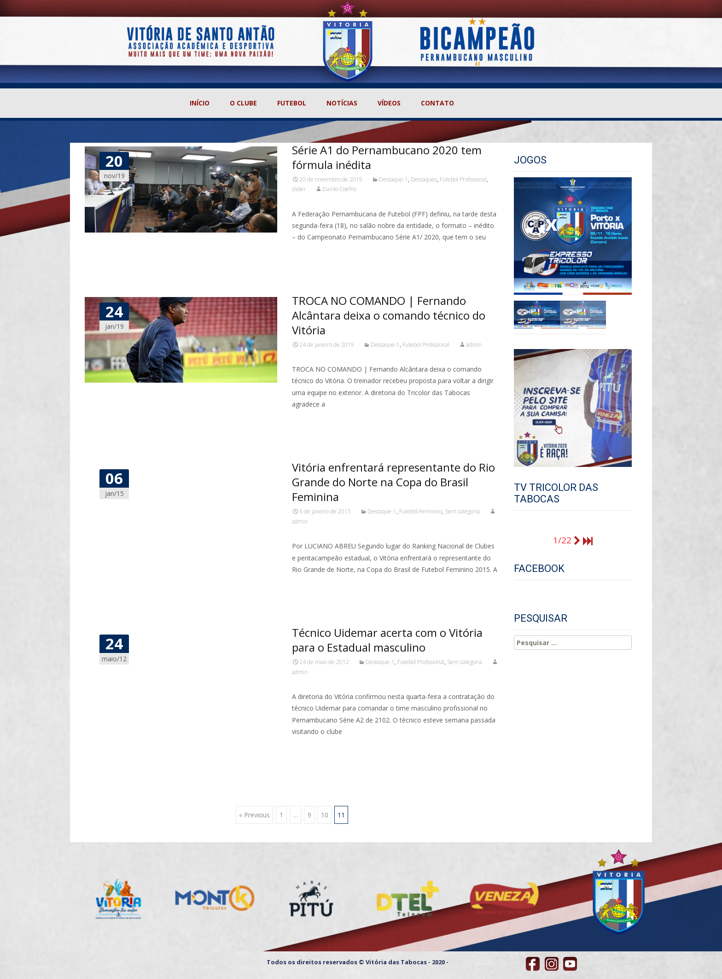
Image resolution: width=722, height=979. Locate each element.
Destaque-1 (393, 179)
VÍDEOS (389, 103)
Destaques (424, 179)
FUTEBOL (291, 103)
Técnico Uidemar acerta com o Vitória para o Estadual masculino (387, 640)
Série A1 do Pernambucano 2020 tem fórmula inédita (387, 157)
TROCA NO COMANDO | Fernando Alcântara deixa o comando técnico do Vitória (388, 315)
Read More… (312, 254)
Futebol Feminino (420, 511)
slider (299, 189)
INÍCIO (200, 103)
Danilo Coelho (339, 189)
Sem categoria (462, 511)
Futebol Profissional (463, 179)
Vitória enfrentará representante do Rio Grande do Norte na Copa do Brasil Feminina (393, 482)
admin (474, 345)
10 (324, 814)
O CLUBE (243, 103)
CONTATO (437, 103)
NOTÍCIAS (341, 103)
